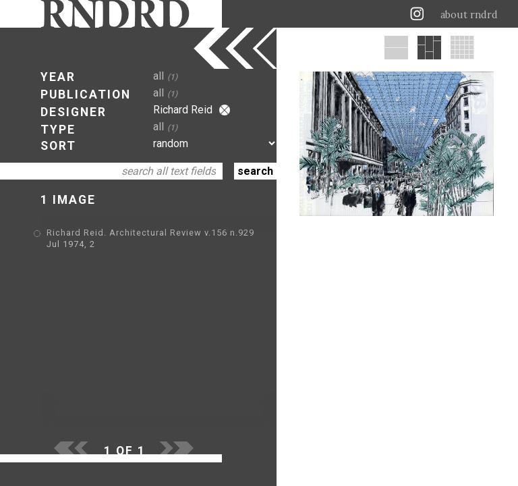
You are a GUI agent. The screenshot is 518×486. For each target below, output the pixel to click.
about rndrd (469, 15)
